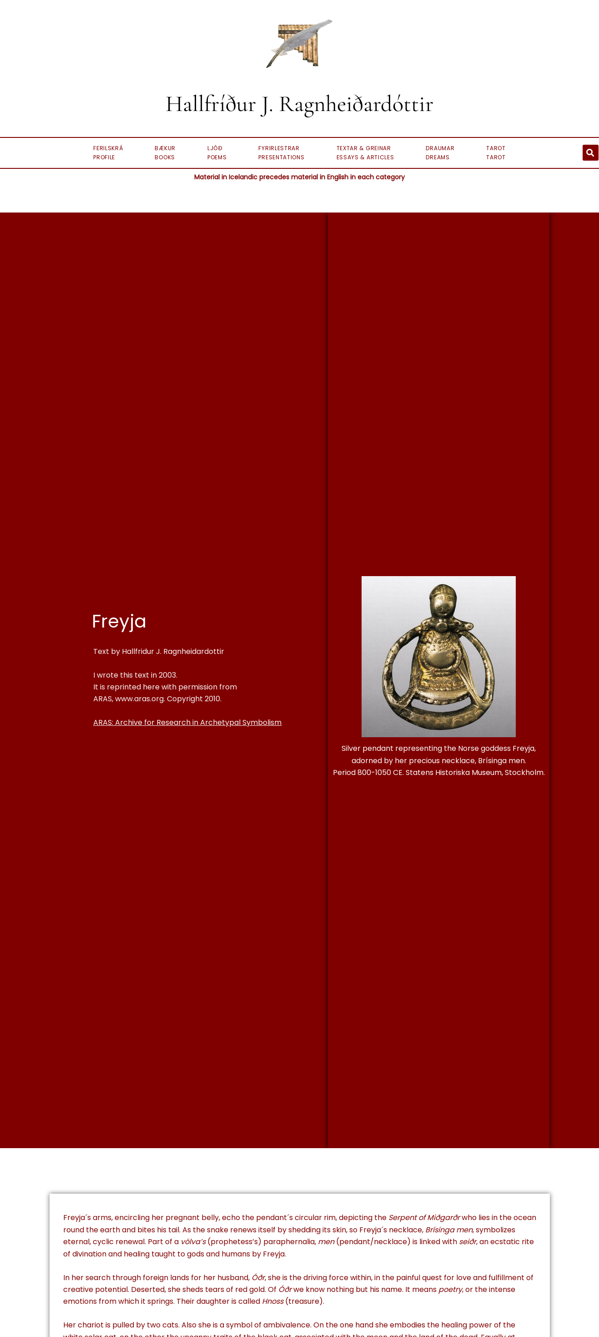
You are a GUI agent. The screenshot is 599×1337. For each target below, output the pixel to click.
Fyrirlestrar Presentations (281, 152)
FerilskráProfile (108, 152)
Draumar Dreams (440, 152)
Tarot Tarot (496, 152)
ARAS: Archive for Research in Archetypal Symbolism (187, 722)
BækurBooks (165, 152)
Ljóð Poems (217, 152)
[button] (591, 153)
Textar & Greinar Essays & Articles (365, 152)
